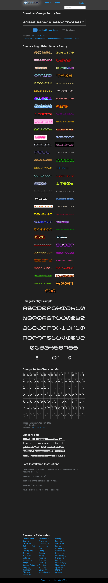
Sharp (26, 567)
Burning (59, 541)
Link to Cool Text (60, 580)
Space (59, 567)
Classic (59, 543)
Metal (26, 558)
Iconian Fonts (39, 35)
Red (26, 563)
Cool (77, 39)
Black (59, 539)
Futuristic (28, 39)
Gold (42, 551)
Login (81, 3)
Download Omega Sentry (45, 30)
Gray (26, 553)
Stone (58, 570)
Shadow (60, 565)
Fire (58, 546)
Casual (27, 543)
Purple (59, 560)
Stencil (43, 570)
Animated (44, 539)
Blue (26, 541)
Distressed (29, 546)
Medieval (60, 555)
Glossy (59, 548)
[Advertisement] (11, 47)
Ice (41, 555)
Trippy (26, 572)
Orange (60, 558)
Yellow (27, 575)
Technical (68, 39)
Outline (27, 560)
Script (42, 565)
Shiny (42, 567)
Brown (43, 541)
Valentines (44, 572)
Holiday (27, 555)
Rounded (60, 563)
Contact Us (45, 580)
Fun (26, 548)
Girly (42, 548)
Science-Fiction (54, 39)
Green (43, 553)
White (58, 572)
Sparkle (27, 570)
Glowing (28, 551)
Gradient (60, 551)
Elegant (43, 546)
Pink (42, 560)
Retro (42, 563)
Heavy (59, 553)
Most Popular (28, 539)
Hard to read (40, 39)
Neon (42, 558)
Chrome (44, 543)
